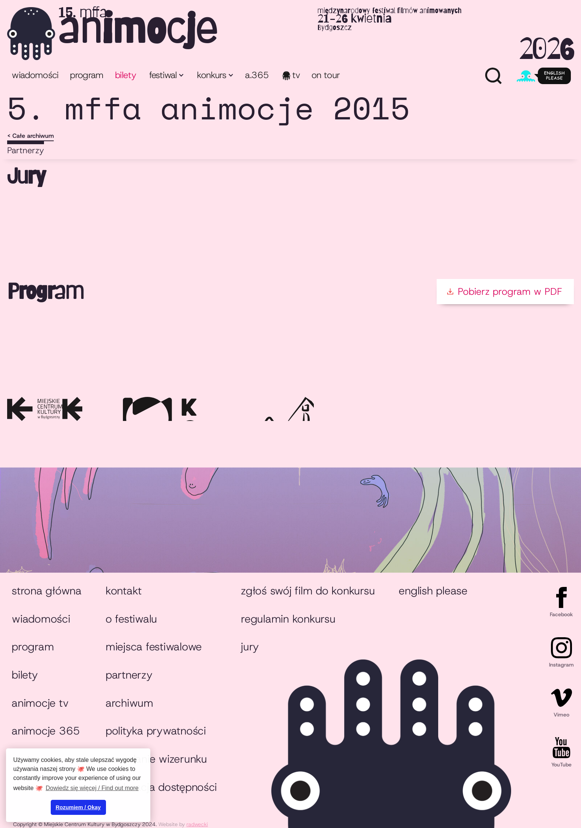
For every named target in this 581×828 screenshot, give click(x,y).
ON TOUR (326, 75)
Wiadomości (35, 75)
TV (296, 75)
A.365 (257, 75)
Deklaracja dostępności (161, 787)
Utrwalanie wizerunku (156, 759)
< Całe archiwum (30, 136)
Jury (250, 646)
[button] (166, 76)
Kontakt (124, 591)
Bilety (25, 675)
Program (33, 646)
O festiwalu (131, 619)
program (87, 75)
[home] (290, 33)
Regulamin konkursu (288, 619)
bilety (125, 75)
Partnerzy (25, 150)
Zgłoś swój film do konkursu (308, 591)
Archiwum (129, 703)
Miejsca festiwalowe (154, 646)
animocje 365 (46, 731)
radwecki (197, 824)
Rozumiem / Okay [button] (78, 807)
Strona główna (47, 591)
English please (433, 591)
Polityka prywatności (156, 731)
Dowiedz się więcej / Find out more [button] (92, 788)
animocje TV (40, 703)
